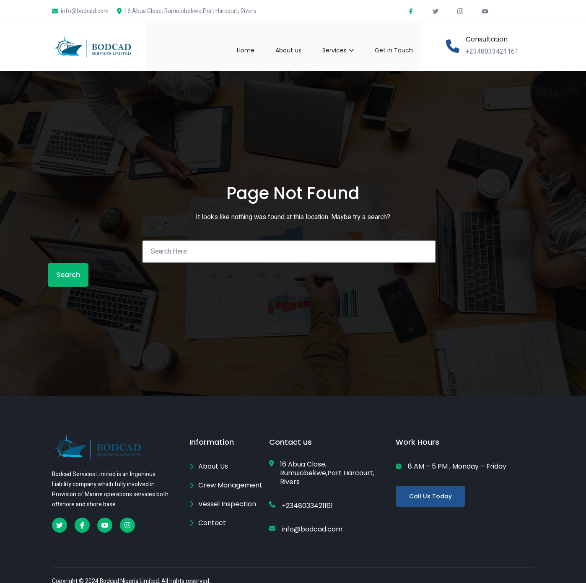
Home (253, 43)
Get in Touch (401, 43)
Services (345, 43)
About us (296, 43)
